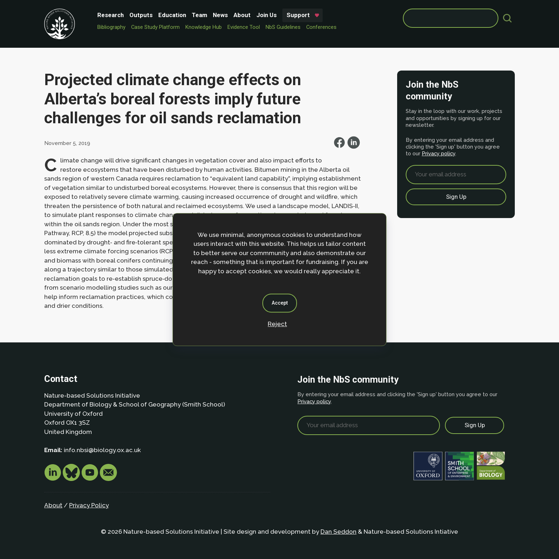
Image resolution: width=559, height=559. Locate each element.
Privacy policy (438, 153)
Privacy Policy (89, 505)
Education (172, 15)
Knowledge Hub (203, 27)
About (242, 15)
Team (199, 15)
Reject (277, 323)
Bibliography (111, 27)
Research (110, 15)
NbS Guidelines (283, 27)
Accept (280, 303)
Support (298, 15)
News (220, 15)
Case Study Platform (155, 27)
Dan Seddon (338, 531)
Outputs (141, 15)
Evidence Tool (243, 27)
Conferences (321, 27)
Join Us (266, 15)
